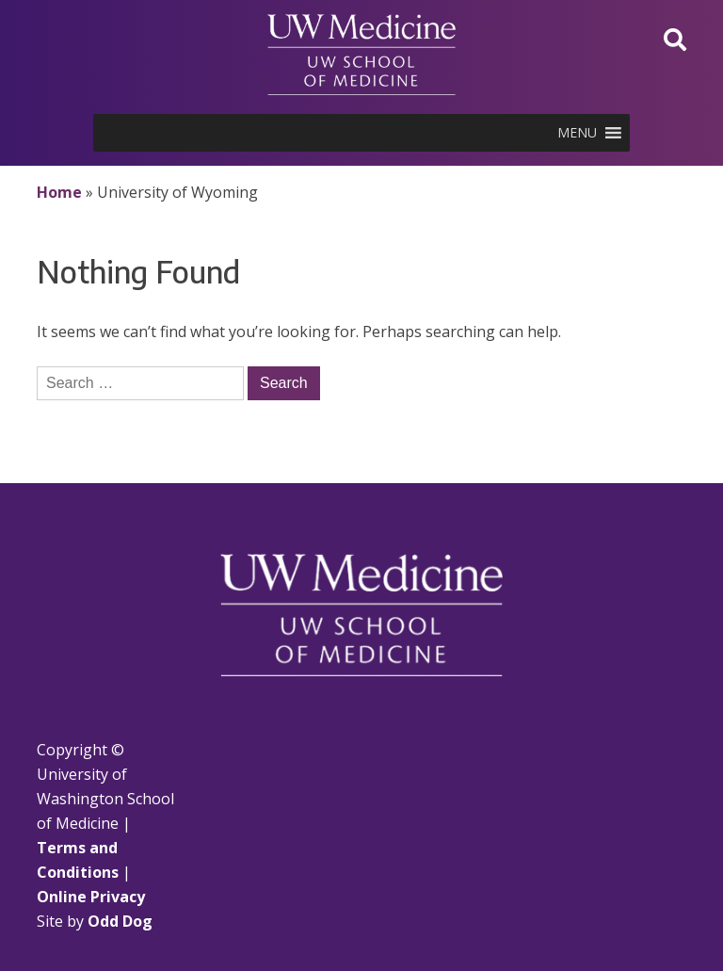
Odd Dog (120, 921)
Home (59, 192)
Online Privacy (91, 896)
